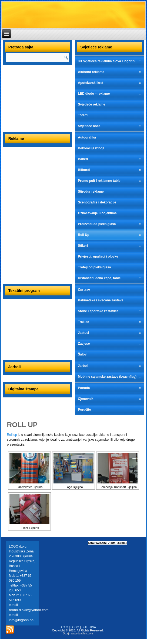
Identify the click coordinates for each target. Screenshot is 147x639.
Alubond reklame (91, 72)
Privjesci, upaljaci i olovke (98, 256)
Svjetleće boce (89, 126)
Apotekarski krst (90, 83)
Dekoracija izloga (91, 148)
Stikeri (83, 246)
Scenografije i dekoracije (97, 202)
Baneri (83, 159)
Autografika (87, 137)
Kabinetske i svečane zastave (100, 300)
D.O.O (64, 627)
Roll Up (83, 235)
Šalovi (82, 354)
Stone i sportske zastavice (98, 311)
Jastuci (83, 333)
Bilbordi (84, 170)
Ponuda (84, 388)
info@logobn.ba (21, 620)
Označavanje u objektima (97, 213)
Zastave (84, 289)
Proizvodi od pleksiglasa (97, 224)
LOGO (75, 627)
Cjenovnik (85, 399)
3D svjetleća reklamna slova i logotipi (106, 61)
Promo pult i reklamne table (99, 181)
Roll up (12, 435)
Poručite (84, 409)
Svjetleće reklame (91, 104)
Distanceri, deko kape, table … (101, 278)
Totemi (83, 115)
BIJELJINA (89, 627)
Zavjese (84, 343)
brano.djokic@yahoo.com (29, 610)
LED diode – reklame (94, 93)
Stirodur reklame (90, 191)
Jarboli (83, 366)
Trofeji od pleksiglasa (94, 267)
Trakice (83, 322)
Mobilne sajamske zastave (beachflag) (107, 376)
